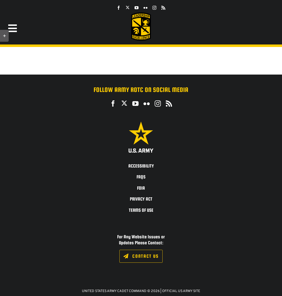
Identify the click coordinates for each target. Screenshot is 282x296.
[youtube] (137, 8)
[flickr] (145, 8)
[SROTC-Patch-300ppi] (141, 14)
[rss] (163, 8)
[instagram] (154, 8)
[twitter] (128, 7)
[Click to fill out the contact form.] (140, 256)
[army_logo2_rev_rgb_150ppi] (141, 123)
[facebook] (119, 8)
